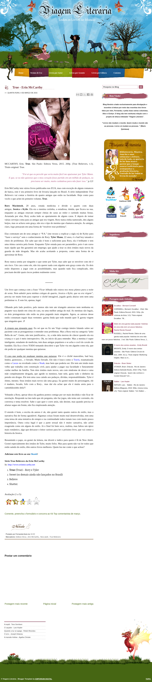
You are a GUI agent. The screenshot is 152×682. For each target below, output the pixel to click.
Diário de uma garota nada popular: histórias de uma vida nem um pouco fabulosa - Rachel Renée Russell (131, 327)
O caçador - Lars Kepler (13, 628)
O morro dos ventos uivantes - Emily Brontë (130, 345)
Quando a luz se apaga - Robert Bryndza (19, 631)
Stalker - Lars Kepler (122, 381)
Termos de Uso (36, 73)
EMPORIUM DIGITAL (43, 679)
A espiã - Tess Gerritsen (13, 624)
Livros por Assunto (77, 73)
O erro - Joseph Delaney (13, 634)
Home (21, 73)
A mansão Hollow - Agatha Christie (17, 637)
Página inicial (49, 604)
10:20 (32, 534)
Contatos (117, 73)
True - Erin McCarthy (27, 87)
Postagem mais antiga (82, 604)
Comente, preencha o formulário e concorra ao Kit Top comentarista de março (42, 513)
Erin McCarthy (33, 537)
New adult (44, 537)
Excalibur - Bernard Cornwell (125, 306)
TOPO (148, 679)
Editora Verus (21, 537)
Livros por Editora (99, 73)
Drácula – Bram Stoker (122, 363)
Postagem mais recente (16, 604)
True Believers (55, 537)
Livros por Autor (56, 73)
